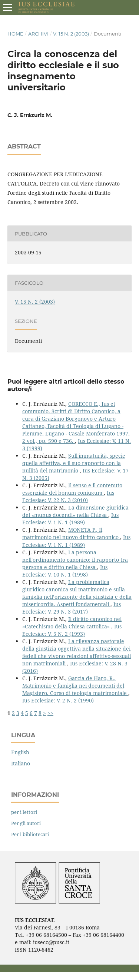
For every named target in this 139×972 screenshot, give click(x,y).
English (20, 752)
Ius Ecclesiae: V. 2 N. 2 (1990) (58, 700)
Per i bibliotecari (30, 834)
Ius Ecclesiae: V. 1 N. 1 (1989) (70, 518)
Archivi (38, 34)
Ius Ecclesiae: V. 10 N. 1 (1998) (64, 571)
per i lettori (24, 812)
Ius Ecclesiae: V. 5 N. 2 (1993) (72, 630)
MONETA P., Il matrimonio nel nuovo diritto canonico (71, 533)
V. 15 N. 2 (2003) (71, 34)
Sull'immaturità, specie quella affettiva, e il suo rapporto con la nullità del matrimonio (73, 463)
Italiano (20, 763)
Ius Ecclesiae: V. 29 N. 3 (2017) (71, 608)
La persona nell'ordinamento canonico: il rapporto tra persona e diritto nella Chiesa (75, 560)
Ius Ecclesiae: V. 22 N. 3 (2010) (68, 496)
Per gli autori (26, 823)
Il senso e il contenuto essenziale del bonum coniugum (72, 489)
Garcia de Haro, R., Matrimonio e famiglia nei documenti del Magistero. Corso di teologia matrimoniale (75, 686)
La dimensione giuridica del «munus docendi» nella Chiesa (75, 511)
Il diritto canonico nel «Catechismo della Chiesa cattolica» (72, 622)
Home (15, 34)
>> (50, 713)
